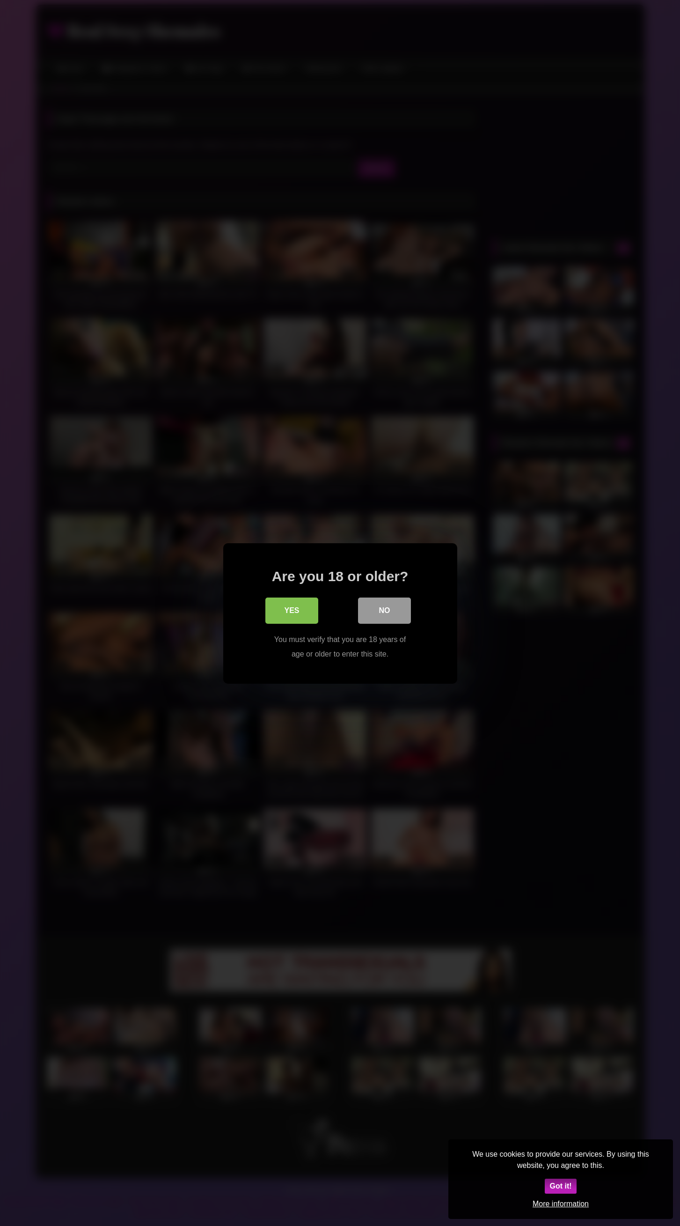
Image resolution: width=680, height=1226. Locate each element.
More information (561, 1204)
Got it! (560, 1186)
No (384, 610)
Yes (291, 610)
